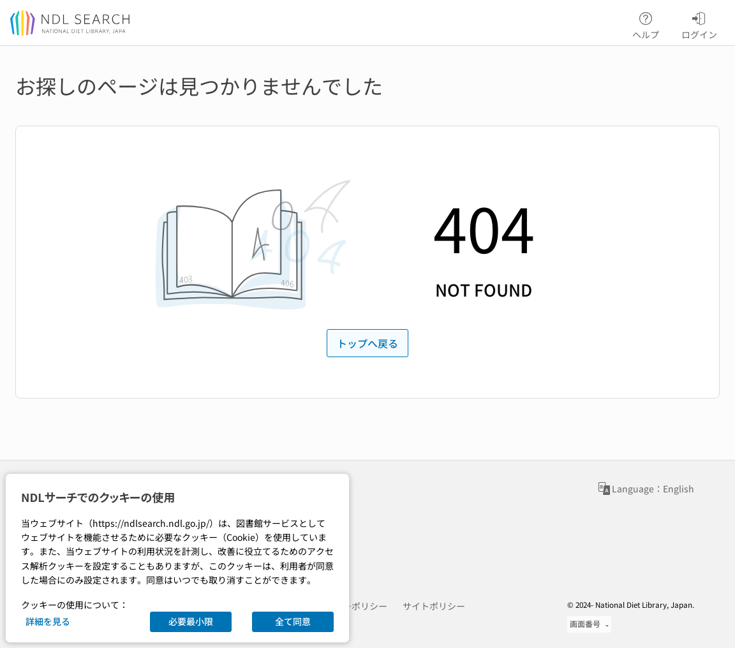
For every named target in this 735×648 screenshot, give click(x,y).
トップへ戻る (367, 343)
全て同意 (293, 621)
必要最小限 (190, 621)
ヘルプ (645, 23)
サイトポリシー (434, 606)
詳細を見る (48, 621)
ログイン (699, 23)
